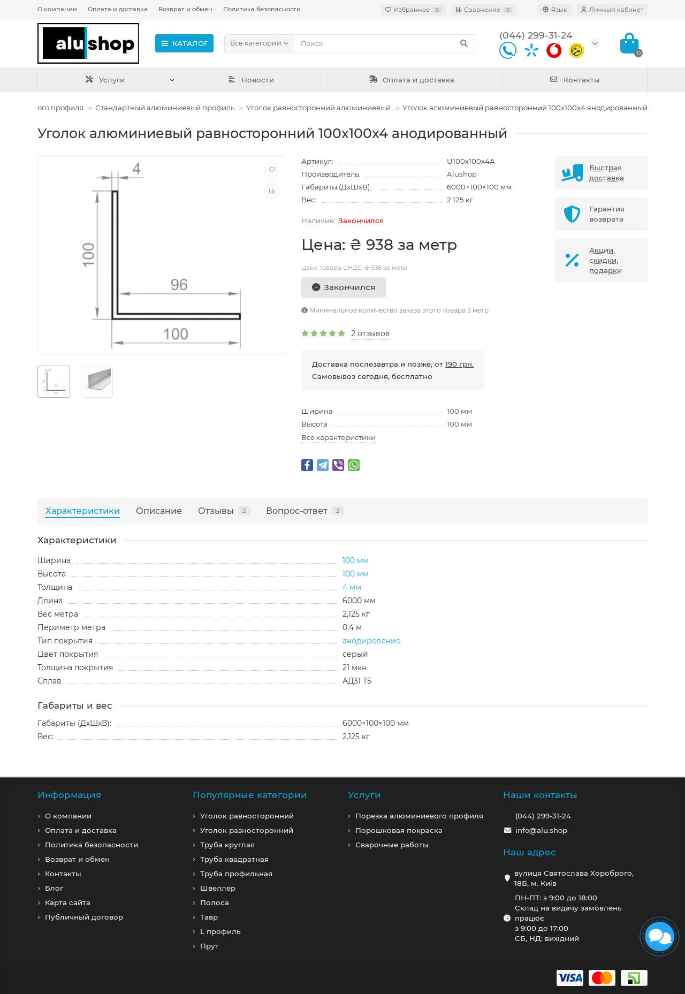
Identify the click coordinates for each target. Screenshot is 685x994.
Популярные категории (250, 795)
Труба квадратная (234, 859)
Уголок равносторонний (247, 815)
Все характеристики (338, 437)
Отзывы (224, 510)
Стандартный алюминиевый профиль (164, 107)
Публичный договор (84, 917)
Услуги (105, 79)
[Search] (384, 43)
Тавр (209, 917)
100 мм (460, 411)
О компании (57, 9)
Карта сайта (67, 902)
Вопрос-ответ (305, 510)
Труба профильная (236, 873)
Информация (69, 795)
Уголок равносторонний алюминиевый (318, 107)
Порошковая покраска (399, 830)
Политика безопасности (262, 9)
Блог (54, 888)
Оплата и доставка (118, 9)
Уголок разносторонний (246, 830)
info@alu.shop (541, 830)
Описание (159, 510)
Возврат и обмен (185, 9)
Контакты (574, 79)
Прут (209, 946)
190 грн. (459, 364)
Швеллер (217, 888)
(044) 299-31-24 (543, 815)
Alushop (462, 174)
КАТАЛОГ (184, 43)
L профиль (220, 931)
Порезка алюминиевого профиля (419, 815)
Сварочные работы (392, 844)
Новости (251, 79)
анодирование (371, 641)
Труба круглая (227, 844)
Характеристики (82, 510)
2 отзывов (370, 333)
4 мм (351, 587)
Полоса (214, 902)
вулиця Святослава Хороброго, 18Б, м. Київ (574, 878)
